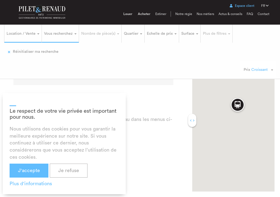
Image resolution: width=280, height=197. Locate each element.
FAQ (250, 14)
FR (265, 5)
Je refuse (68, 170)
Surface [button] (189, 34)
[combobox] (258, 70)
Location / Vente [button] (23, 34)
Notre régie (183, 14)
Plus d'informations (31, 183)
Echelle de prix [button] (162, 34)
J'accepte (29, 170)
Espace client (242, 5)
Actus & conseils (230, 14)
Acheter (144, 14)
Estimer (160, 14)
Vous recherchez (60, 34)
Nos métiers (205, 14)
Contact (263, 14)
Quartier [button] (133, 34)
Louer (127, 14)
